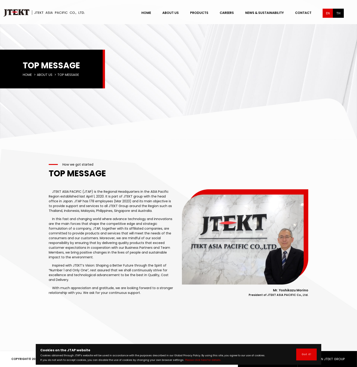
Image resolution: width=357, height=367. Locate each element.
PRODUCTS (199, 12)
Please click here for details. (203, 360)
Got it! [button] (306, 354)
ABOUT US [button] (170, 12)
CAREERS (227, 12)
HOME (146, 12)
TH (338, 13)
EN (328, 13)
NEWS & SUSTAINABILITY (264, 12)
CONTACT (303, 12)
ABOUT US (44, 74)
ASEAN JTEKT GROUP (327, 359)
